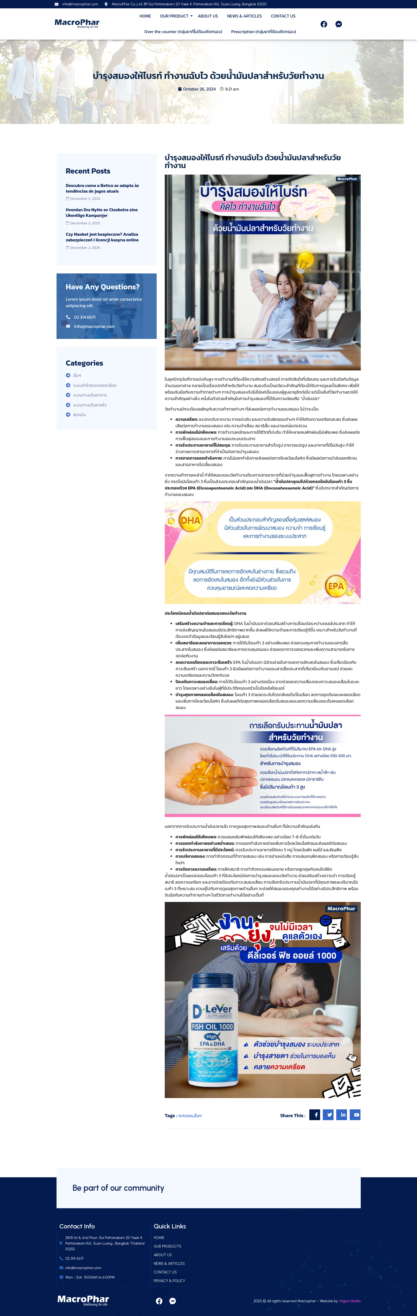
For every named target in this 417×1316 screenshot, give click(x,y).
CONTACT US (283, 16)
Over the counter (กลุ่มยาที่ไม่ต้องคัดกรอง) (183, 31)
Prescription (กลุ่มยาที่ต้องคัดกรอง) (263, 31)
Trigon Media (350, 1301)
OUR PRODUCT (175, 16)
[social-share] (314, 1114)
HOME (145, 16)
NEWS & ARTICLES (244, 16)
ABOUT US (208, 16)
